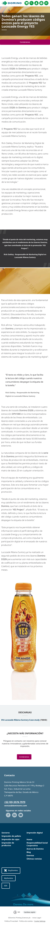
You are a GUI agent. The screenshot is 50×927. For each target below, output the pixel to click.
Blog (29, 852)
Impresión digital (35, 832)
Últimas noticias (34, 859)
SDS (5, 886)
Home (29, 839)
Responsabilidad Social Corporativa (37, 844)
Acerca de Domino (35, 849)
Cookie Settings (39, 921)
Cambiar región (29, 912)
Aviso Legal (36, 918)
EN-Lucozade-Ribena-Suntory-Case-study (20, 720)
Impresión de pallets (11, 836)
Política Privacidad (11, 921)
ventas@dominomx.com (15, 805)
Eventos (30, 855)
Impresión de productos (8, 844)
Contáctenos (25, 42)
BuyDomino (11, 870)
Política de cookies (26, 921)
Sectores (6, 832)
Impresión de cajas (10, 839)
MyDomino (8, 878)
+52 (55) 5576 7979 (14, 801)
